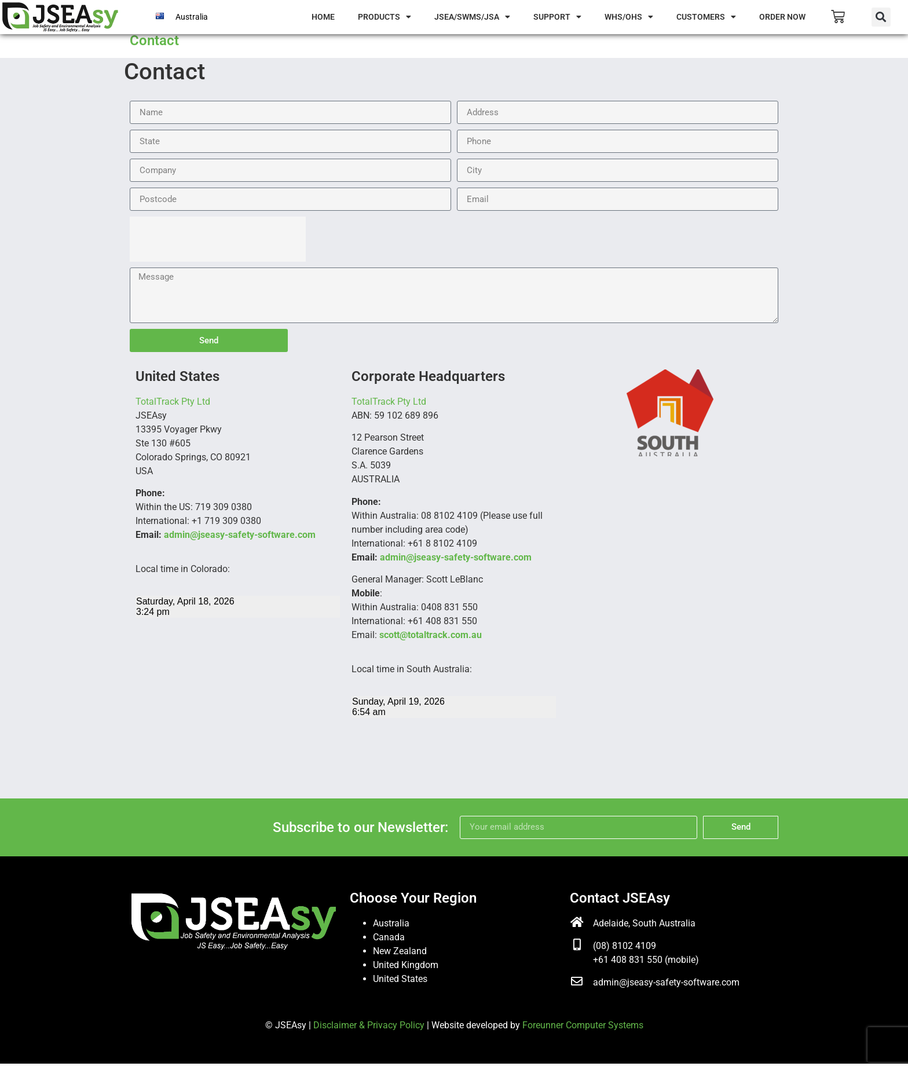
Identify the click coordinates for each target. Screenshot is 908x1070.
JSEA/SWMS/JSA (472, 17)
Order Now (782, 16)
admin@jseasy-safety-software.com (240, 541)
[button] (881, 17)
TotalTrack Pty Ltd (173, 407)
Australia (191, 16)
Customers (706, 17)
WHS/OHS (629, 17)
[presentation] (218, 245)
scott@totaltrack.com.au (430, 641)
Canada (389, 942)
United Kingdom (405, 970)
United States (400, 984)
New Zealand (400, 956)
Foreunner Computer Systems (582, 1030)
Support (557, 17)
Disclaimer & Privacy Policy (368, 1030)
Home (323, 16)
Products (384, 17)
